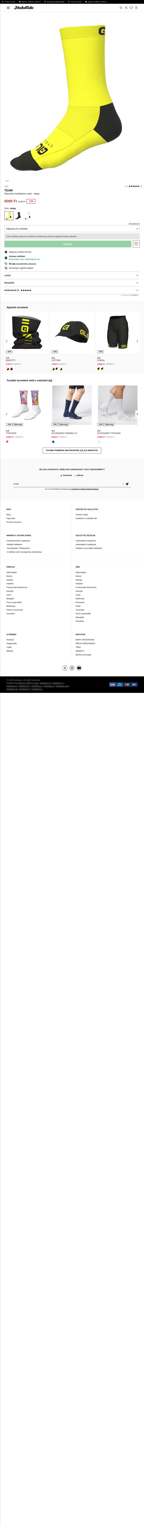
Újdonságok (11, 572)
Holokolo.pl (11, 686)
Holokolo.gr (37, 689)
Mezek (9, 576)
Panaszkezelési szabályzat (18, 541)
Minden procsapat (83, 655)
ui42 (36, 683)
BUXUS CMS (24, 683)
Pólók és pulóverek (14, 610)
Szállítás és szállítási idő (86, 518)
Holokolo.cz (57, 683)
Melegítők (80, 617)
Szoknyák (80, 610)
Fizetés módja (82, 514)
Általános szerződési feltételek (89, 548)
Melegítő (10, 598)
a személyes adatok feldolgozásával (84, 489)
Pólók (78, 606)
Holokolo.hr (24, 689)
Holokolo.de (12, 689)
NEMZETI (80, 651)
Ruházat (10, 640)
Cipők (9, 647)
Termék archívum (13, 522)
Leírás (8, 275)
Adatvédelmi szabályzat (86, 544)
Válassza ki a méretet (17, 228)
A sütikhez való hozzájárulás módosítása (24, 552)
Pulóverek (80, 602)
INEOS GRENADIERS (85, 643)
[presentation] (6, 341)
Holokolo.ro (36, 686)
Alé (6, 186)
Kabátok (10, 583)
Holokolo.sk (45, 683)
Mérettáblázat (134, 224)
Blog (8, 514)
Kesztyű (9, 591)
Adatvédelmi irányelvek (86, 541)
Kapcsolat (10, 518)
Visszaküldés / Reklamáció (18, 548)
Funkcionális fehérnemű (16, 587)
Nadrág (9, 580)
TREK (78, 647)
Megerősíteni (127, 483)
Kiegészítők (12, 643)
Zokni (8, 595)
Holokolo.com (62, 686)
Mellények (10, 606)
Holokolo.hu (24, 686)
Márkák (10, 651)
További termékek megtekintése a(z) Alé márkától (72, 450)
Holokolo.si (49, 686)
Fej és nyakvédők (14, 602)
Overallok (10, 613)
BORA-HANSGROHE (85, 640)
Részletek (9, 283)
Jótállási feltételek (14, 544)
